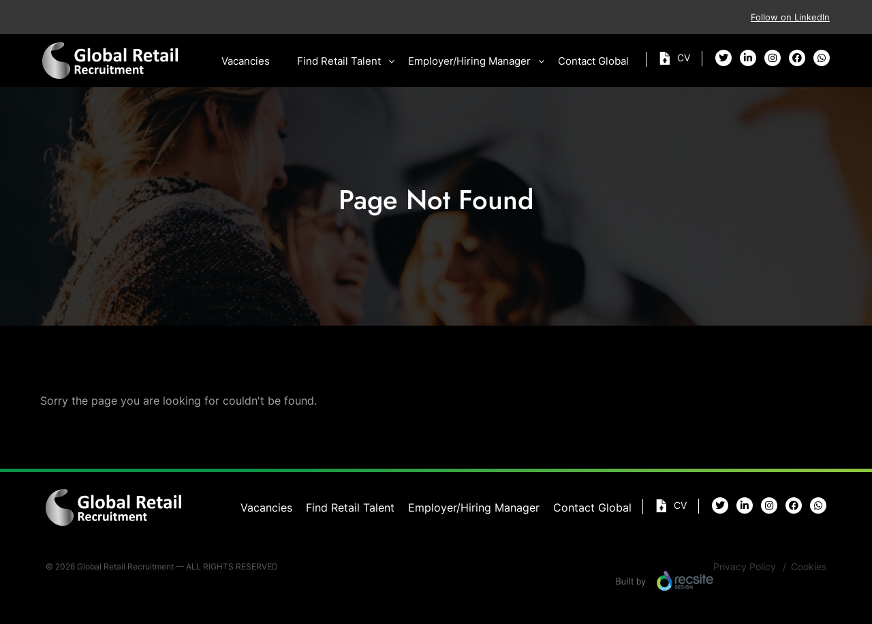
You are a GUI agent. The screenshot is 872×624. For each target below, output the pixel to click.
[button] (392, 61)
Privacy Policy (744, 566)
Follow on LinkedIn (790, 17)
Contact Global (593, 60)
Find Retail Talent (339, 60)
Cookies (808, 566)
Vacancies (245, 60)
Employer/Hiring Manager (469, 60)
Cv (683, 57)
